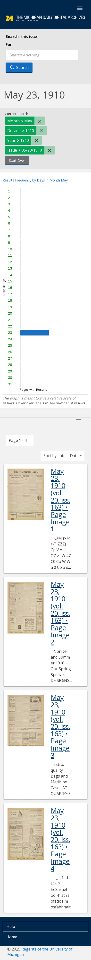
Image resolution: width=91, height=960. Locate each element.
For (9, 44)
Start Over (17, 160)
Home (11, 937)
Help (11, 926)
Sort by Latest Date (62, 455)
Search (12, 36)
